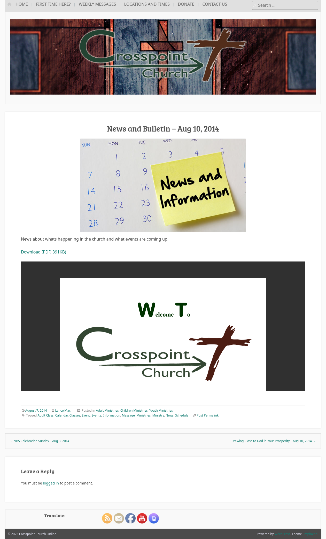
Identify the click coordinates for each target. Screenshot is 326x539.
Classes (74, 415)
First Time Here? (53, 4)
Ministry (158, 415)
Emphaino (310, 534)
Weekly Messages (97, 4)
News (170, 415)
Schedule (181, 415)
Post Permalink (208, 415)
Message (128, 415)
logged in (51, 483)
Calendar (61, 415)
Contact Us (214, 4)
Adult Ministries (107, 410)
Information (111, 415)
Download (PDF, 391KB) (43, 252)
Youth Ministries (161, 410)
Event (86, 415)
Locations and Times (147, 4)
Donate (186, 4)
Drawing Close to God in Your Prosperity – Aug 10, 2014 (273, 441)
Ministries (143, 415)
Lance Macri (64, 410)
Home (21, 4)
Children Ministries (134, 410)
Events (96, 415)
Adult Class (45, 415)
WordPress (282, 534)
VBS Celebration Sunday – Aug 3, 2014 (39, 441)
